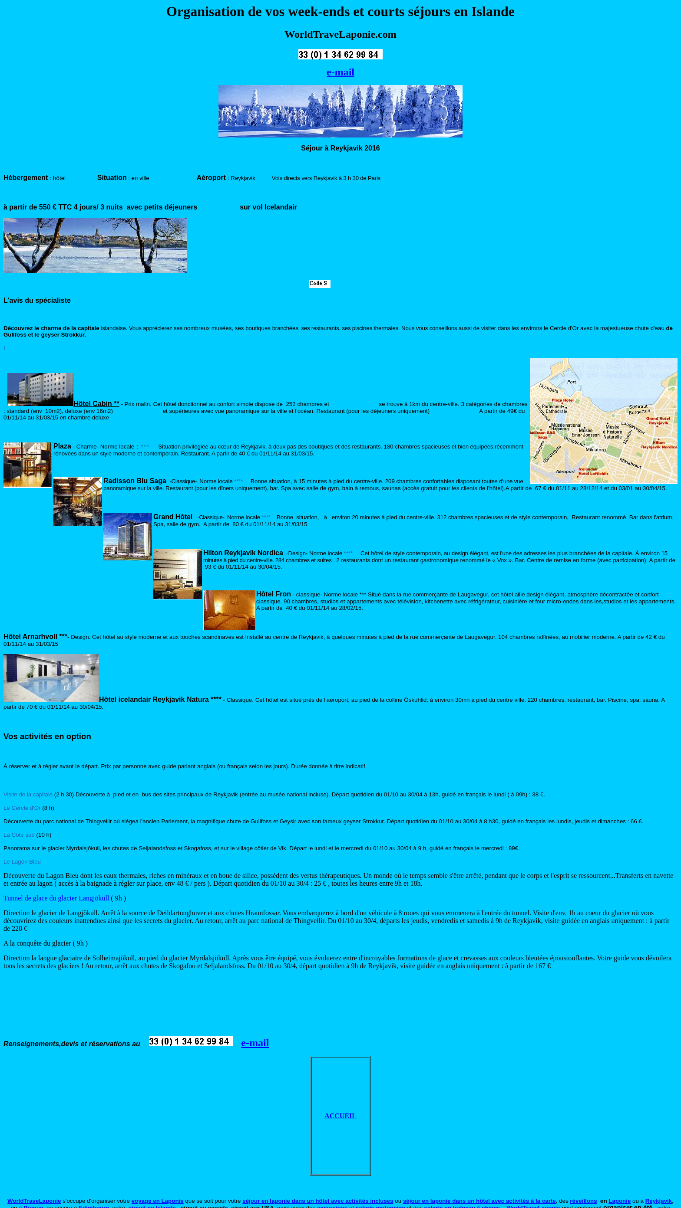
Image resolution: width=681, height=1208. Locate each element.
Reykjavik (658, 1201)
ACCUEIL (340, 1116)
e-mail (340, 72)
